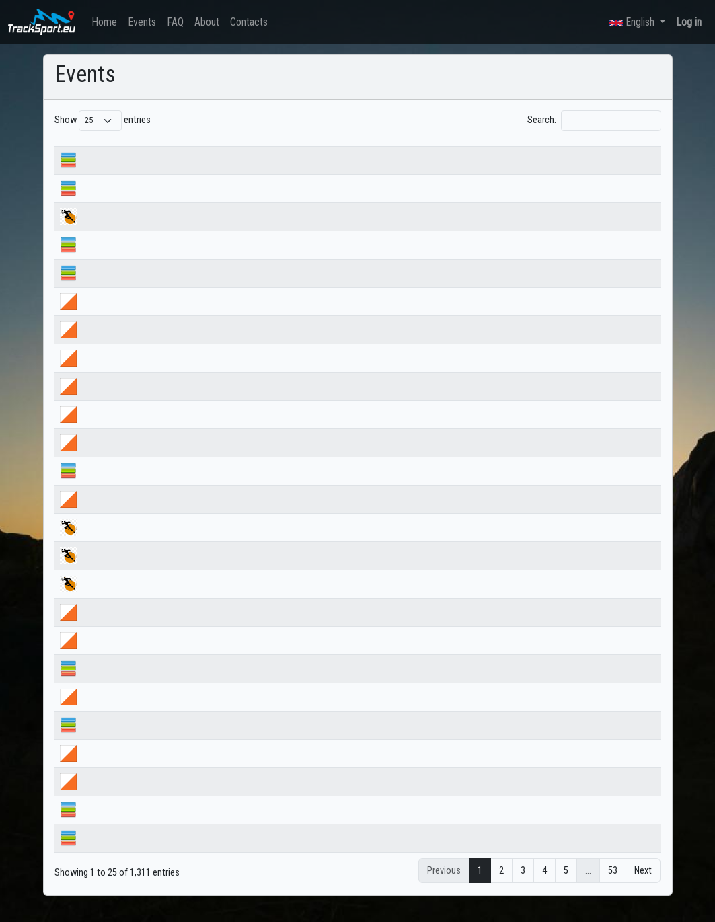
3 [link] (523, 886)
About (206, 21)
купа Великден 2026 (130, 514)
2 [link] (501, 886)
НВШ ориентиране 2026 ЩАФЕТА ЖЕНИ (168, 344)
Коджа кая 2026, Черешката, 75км (158, 231)
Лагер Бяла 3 (115, 853)
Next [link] (643, 886)
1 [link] (480, 886)
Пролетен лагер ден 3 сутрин (147, 796)
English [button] (633, 21)
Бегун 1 (104, 683)
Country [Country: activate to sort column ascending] (490, 148)
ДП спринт (111, 260)
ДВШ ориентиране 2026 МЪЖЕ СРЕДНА (168, 429)
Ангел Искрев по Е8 (129, 288)
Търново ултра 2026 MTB (139, 599)
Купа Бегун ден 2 (123, 627)
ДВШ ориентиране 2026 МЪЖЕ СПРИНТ (167, 373)
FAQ (175, 21)
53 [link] (612, 886)
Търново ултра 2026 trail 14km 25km (161, 542)
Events (142, 21)
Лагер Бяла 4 (115, 825)
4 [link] (544, 886)
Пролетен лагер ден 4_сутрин (149, 712)
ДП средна (112, 175)
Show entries (102, 120)
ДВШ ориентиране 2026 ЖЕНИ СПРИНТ (166, 401)
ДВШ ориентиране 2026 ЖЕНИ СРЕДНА (167, 457)
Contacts (249, 21)
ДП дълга (109, 203)
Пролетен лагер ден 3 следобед (154, 768)
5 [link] (566, 886)
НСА (98, 486)
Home (104, 21)
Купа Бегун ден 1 (123, 655)
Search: (594, 120)
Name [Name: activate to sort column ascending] (101, 148)
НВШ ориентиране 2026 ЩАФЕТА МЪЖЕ (169, 316)
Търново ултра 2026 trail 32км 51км (161, 570)
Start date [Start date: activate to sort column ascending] (351, 148)
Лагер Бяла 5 (115, 740)
